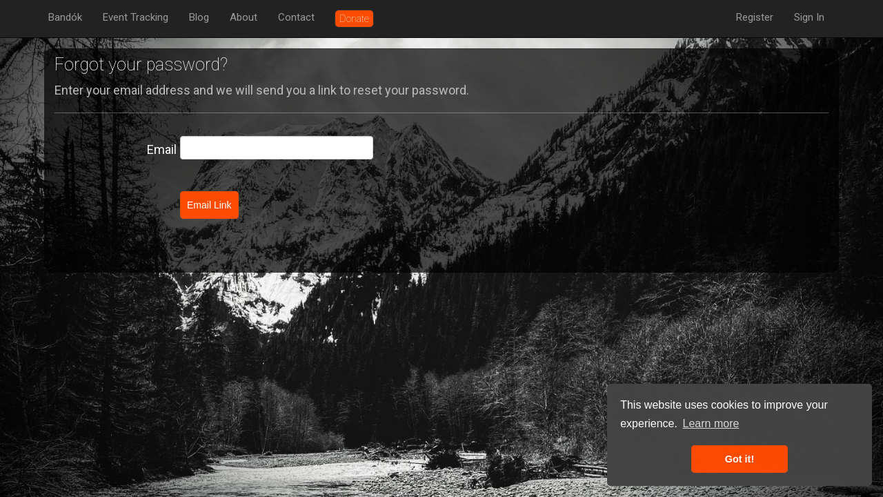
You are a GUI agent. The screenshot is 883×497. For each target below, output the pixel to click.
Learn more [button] (711, 423)
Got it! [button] (739, 459)
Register (754, 17)
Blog (199, 17)
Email (162, 149)
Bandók (65, 17)
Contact (296, 17)
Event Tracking (135, 17)
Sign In (809, 17)
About (243, 17)
